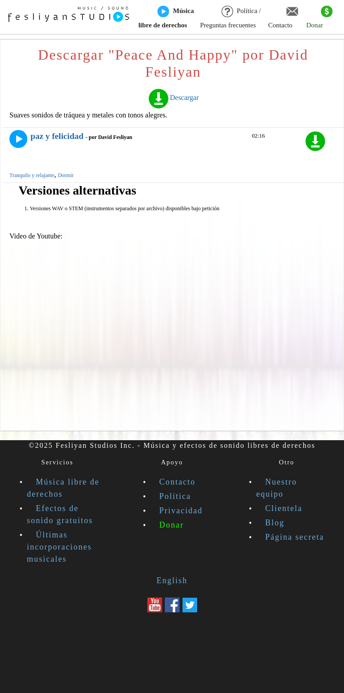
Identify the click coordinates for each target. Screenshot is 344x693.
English (171, 580)
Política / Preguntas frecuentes (230, 17)
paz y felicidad (56, 136)
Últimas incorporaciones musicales (59, 546)
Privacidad (181, 510)
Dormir (65, 175)
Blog (274, 522)
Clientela (283, 508)
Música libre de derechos (166, 17)
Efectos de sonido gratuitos (60, 514)
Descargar (173, 97)
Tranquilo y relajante (31, 175)
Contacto (283, 17)
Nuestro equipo (276, 487)
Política (175, 496)
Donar (319, 17)
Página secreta (294, 537)
